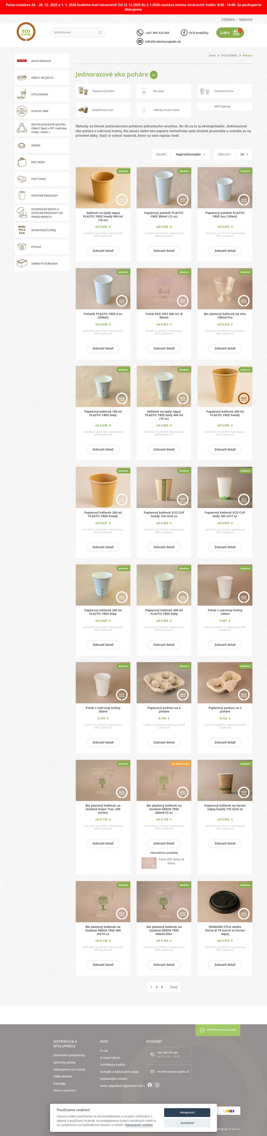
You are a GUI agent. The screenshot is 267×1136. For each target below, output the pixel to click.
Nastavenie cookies (139, 1125)
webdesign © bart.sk (227, 1129)
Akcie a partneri (64, 1090)
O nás (104, 1051)
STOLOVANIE (229, 55)
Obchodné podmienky (69, 1055)
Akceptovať (187, 1112)
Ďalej (173, 987)
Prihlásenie (228, 19)
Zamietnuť (187, 1123)
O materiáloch (110, 1058)
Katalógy (59, 1083)
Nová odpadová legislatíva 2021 (122, 1086)
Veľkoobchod (62, 1076)
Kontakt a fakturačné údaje (119, 1072)
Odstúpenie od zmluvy (69, 1069)
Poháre (247, 55)
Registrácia (245, 19)
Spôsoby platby (64, 1062)
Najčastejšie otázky (113, 1079)
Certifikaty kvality (112, 1065)
